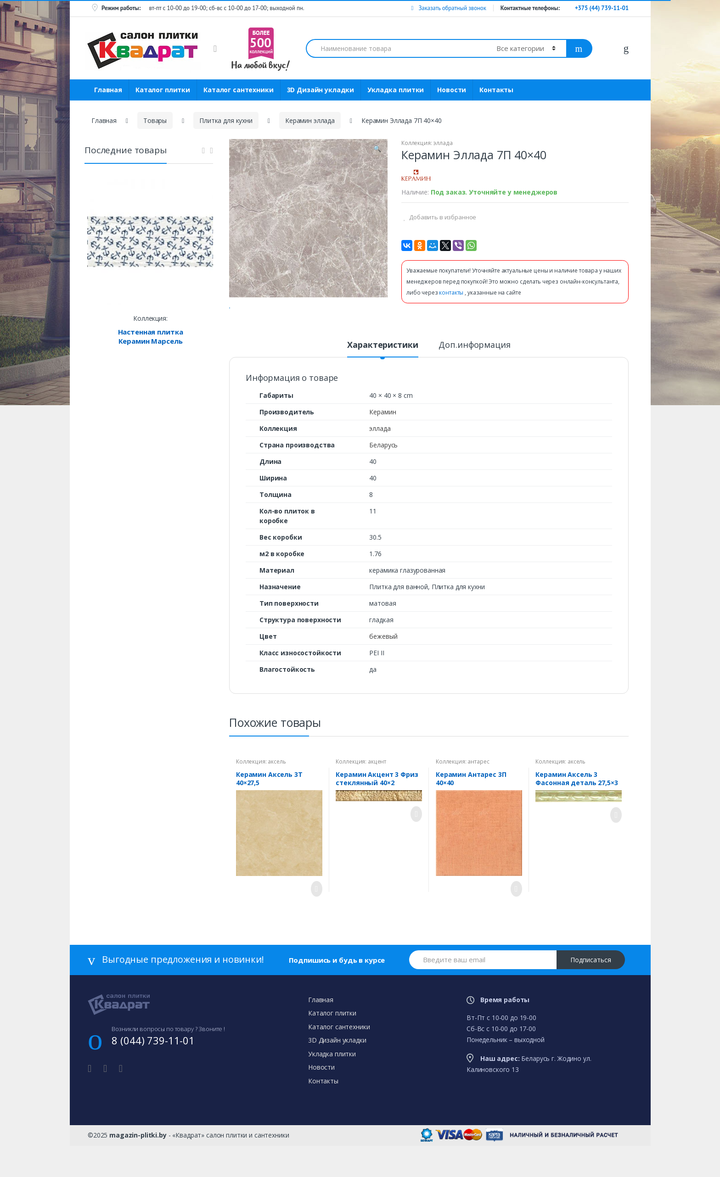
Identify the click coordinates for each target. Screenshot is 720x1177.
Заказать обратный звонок (448, 8)
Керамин (382, 447)
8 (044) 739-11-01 (153, 1076)
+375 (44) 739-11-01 (602, 8)
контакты (452, 292)
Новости (451, 89)
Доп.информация (474, 381)
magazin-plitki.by (138, 1170)
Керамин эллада (310, 120)
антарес (478, 797)
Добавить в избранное (442, 217)
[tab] (382, 384)
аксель (277, 797)
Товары (155, 120)
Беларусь (383, 480)
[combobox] (396, 48)
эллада (442, 143)
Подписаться (590, 995)
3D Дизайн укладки (320, 89)
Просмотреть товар (314, 924)
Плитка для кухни (226, 120)
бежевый (383, 672)
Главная (108, 89)
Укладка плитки (395, 89)
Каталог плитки (162, 89)
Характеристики (382, 381)
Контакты (496, 89)
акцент (377, 797)
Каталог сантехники (238, 89)
